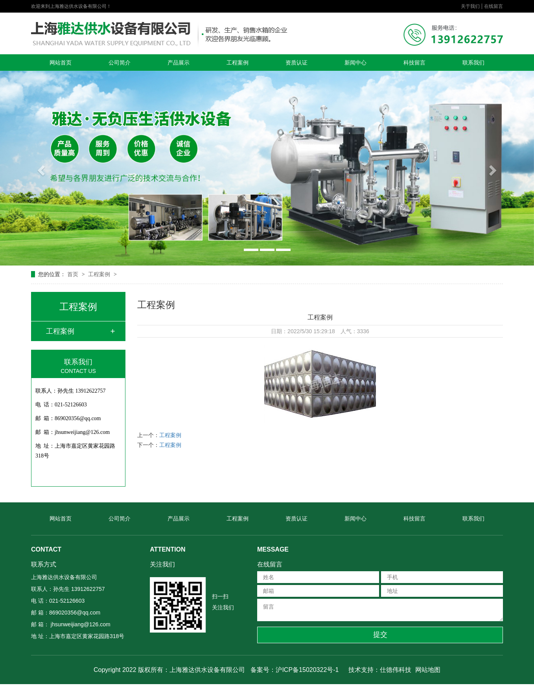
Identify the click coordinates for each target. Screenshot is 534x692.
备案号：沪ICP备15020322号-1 (294, 669)
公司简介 (120, 62)
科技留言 (414, 62)
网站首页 (61, 62)
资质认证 (296, 62)
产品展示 (179, 62)
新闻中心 (355, 62)
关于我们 (470, 6)
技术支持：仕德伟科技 (379, 669)
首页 (73, 274)
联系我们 (473, 62)
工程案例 (237, 62)
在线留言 (493, 6)
